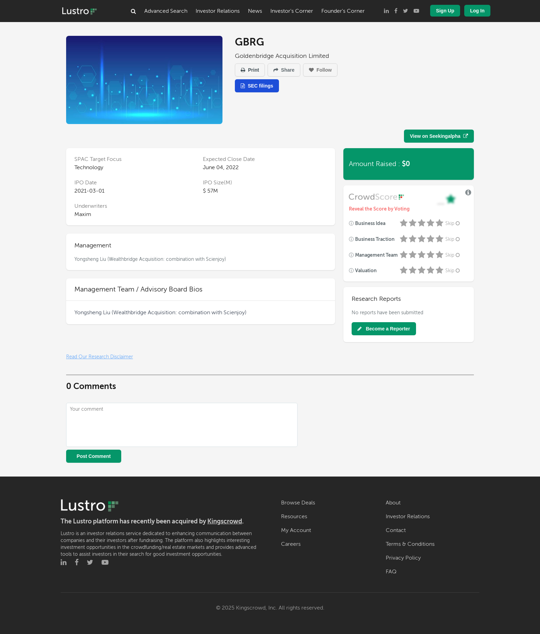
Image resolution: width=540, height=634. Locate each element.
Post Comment (94, 456)
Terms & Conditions (410, 544)
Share (283, 70)
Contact (396, 530)
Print (250, 70)
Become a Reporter (383, 328)
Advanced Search (165, 11)
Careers (291, 544)
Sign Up (445, 10)
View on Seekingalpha (439, 136)
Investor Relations (218, 11)
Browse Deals (298, 503)
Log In (477, 10)
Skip (453, 223)
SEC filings (257, 86)
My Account (296, 530)
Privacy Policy (403, 558)
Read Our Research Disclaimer (99, 356)
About (393, 503)
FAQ (391, 572)
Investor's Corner (291, 11)
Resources (294, 516)
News (255, 11)
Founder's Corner (343, 11)
